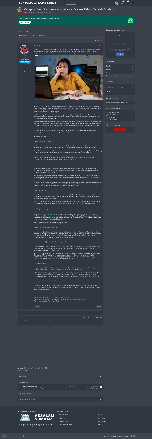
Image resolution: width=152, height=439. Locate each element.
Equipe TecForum (28, 388)
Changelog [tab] (42, 35)
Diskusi (120, 69)
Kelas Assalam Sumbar (66, 425)
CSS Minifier (101, 418)
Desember (113, 87)
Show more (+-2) (111, 76)
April (113, 91)
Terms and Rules (54, 301)
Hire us (100, 425)
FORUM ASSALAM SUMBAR (36, 3)
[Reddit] (35, 368)
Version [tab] (33, 35)
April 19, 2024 (37, 45)
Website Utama (63, 415)
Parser (100, 415)
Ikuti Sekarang (24, 22)
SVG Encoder (102, 421)
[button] (25, 368)
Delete (37, 306)
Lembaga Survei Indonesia (49, 214)
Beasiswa (120, 66)
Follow (97, 40)
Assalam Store (63, 421)
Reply (98, 306)
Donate (60, 3)
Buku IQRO (62, 418)
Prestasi (120, 72)
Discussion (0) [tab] (23, 35)
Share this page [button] (120, 130)
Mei (127, 87)
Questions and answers (30, 386)
